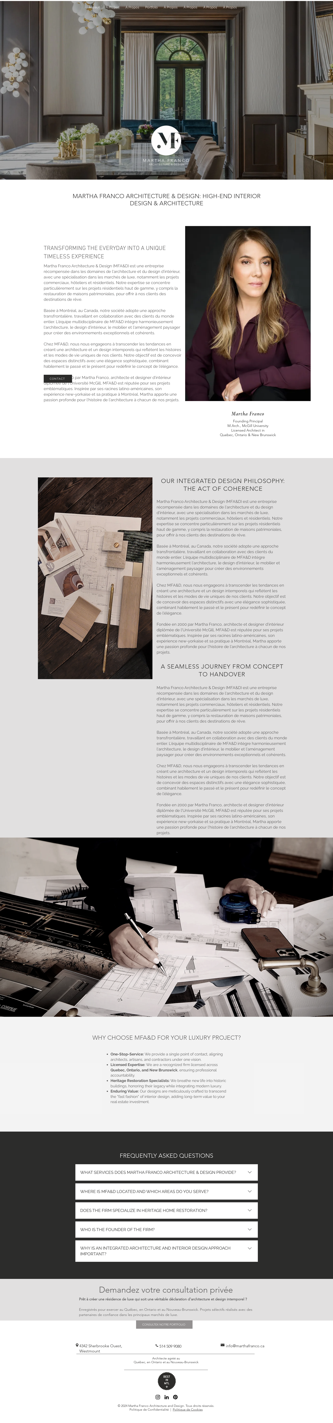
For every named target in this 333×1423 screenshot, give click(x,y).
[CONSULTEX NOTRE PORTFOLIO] (164, 1324)
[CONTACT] (58, 379)
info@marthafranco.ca (245, 1345)
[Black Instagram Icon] (158, 1397)
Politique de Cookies (188, 1409)
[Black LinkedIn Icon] (167, 1397)
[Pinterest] (175, 1397)
